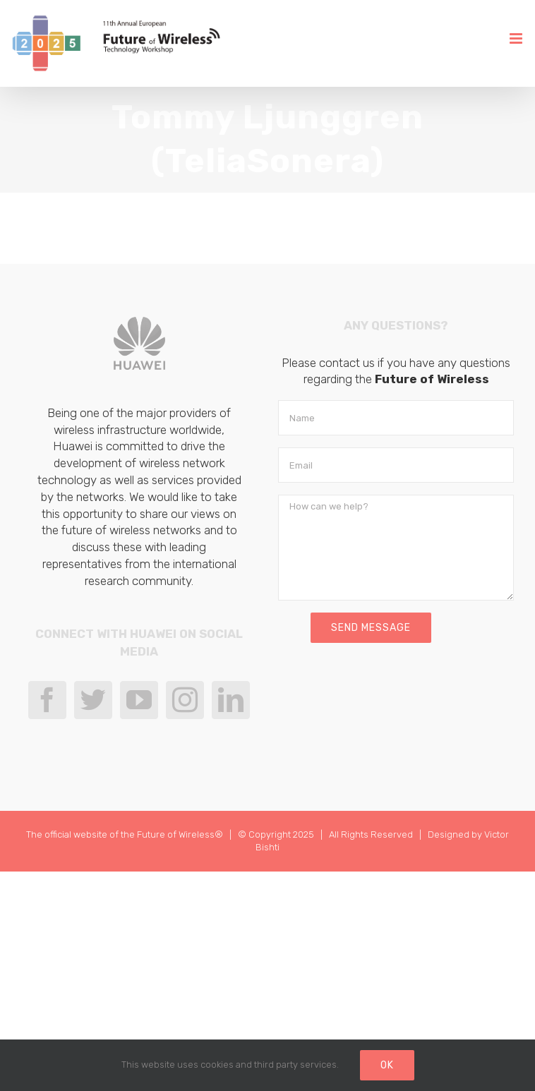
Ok (387, 1065)
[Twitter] (93, 700)
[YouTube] (139, 700)
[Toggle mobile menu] (517, 38)
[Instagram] (185, 700)
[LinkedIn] (231, 700)
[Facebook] (47, 700)
